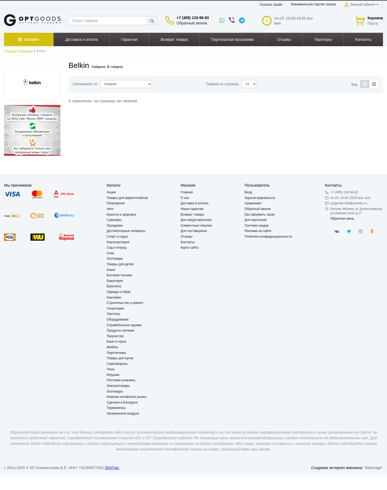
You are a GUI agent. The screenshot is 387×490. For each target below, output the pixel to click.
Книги (111, 270)
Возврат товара (192, 214)
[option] (32, 130)
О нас (185, 198)
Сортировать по (85, 84)
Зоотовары (115, 391)
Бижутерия (115, 281)
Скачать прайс (271, 4)
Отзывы (186, 236)
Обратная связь (342, 218)
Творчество (115, 336)
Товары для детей (120, 264)
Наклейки (114, 297)
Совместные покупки (196, 225)
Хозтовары (115, 258)
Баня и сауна (116, 341)
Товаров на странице (222, 84)
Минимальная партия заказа (313, 4)
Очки (110, 253)
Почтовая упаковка (121, 380)
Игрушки (113, 375)
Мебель (112, 347)
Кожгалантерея (118, 242)
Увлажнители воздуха (123, 413)
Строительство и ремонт (125, 303)
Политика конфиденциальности (268, 236)
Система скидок (256, 225)
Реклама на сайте (258, 231)
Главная (10, 51)
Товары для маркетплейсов (127, 198)
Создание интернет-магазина (336, 468)
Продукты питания (120, 330)
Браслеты (114, 286)
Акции (111, 192)
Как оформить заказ (260, 214)
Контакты (188, 242)
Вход (248, 192)
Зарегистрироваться (260, 198)
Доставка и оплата (195, 203)
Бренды (27, 51)
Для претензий (256, 220)
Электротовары (118, 386)
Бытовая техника (119, 275)
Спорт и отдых (117, 236)
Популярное (116, 203)
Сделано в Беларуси (122, 402)
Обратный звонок (192, 23)
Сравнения (253, 203)
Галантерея (115, 308)
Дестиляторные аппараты (126, 231)
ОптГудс (112, 468)
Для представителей (196, 220)
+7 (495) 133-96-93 (193, 18)
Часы (110, 369)
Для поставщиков (194, 231)
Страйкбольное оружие (124, 325)
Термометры (116, 408)
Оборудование (118, 319)
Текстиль (113, 314)
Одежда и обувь (119, 292)
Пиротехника (116, 353)
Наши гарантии (192, 209)
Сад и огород (116, 247)
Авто (110, 209)
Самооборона (117, 364)
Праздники (115, 225)
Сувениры (114, 220)
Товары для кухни (120, 358)
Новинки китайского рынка (126, 397)
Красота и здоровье (121, 214)
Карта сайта (190, 247)
